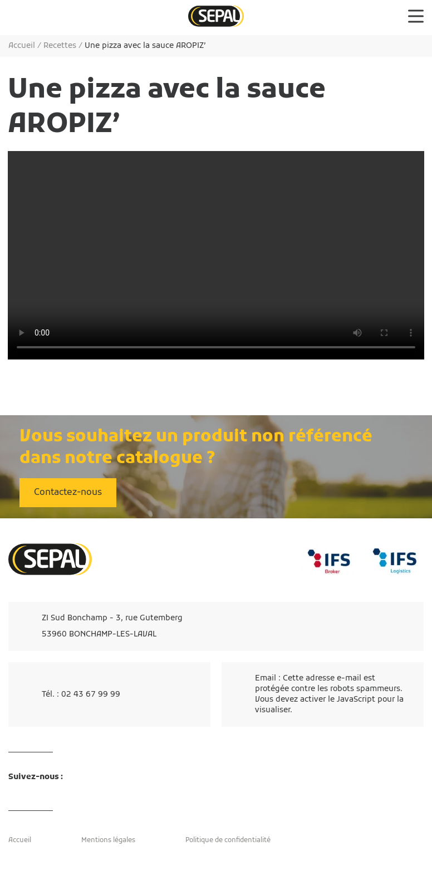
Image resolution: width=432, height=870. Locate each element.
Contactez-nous (68, 492)
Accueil (21, 46)
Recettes (59, 46)
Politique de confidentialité (228, 840)
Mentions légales (108, 840)
